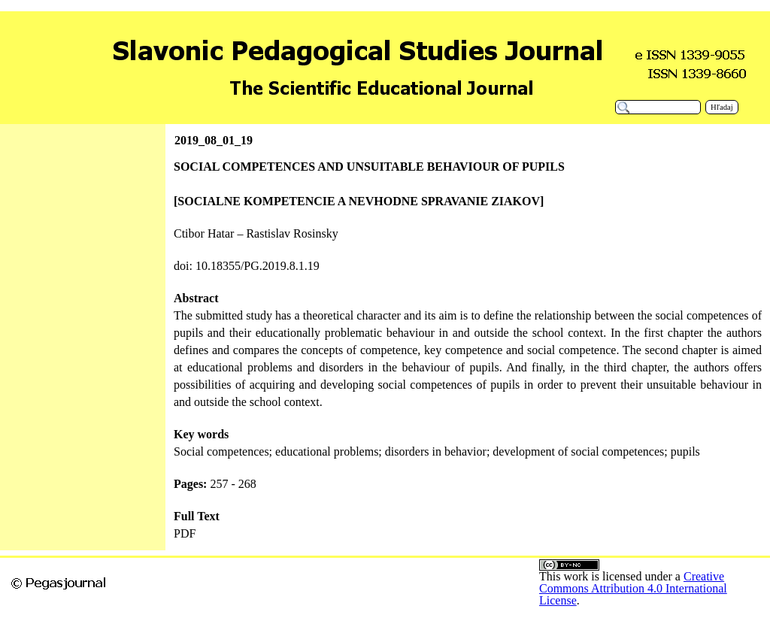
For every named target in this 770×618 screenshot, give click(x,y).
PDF (185, 533)
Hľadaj (722, 107)
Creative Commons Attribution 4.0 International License (633, 588)
